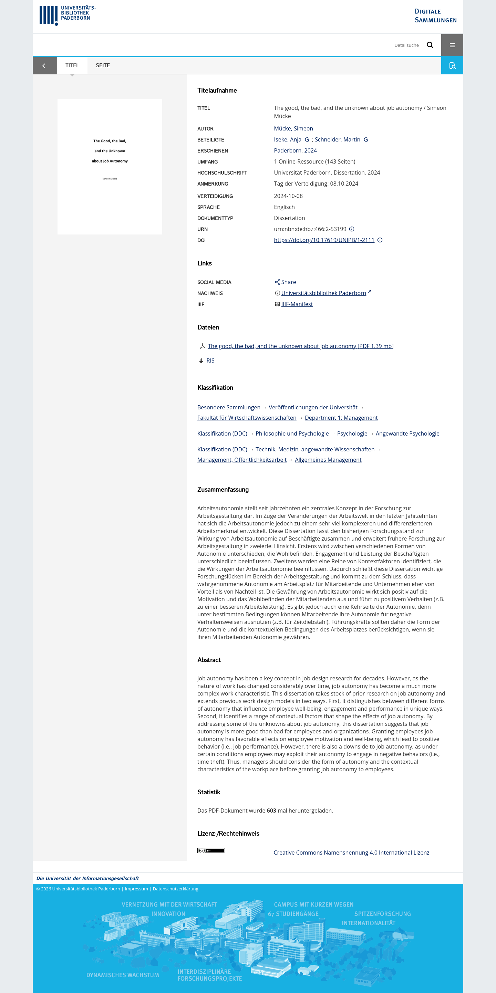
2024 (310, 150)
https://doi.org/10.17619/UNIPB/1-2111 (324, 240)
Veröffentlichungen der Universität (313, 407)
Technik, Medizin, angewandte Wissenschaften (315, 449)
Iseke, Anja (288, 139)
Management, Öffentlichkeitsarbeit (242, 459)
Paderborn (288, 150)
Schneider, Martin (337, 139)
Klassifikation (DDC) (222, 433)
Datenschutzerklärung (175, 889)
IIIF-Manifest (297, 304)
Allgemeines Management (328, 459)
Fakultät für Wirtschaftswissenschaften (247, 417)
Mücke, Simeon (293, 128)
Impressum (136, 889)
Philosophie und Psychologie (292, 433)
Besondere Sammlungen (228, 407)
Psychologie (352, 433)
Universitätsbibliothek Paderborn (86, 889)
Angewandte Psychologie (408, 433)
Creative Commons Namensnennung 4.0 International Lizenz (351, 852)
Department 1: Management (341, 417)
